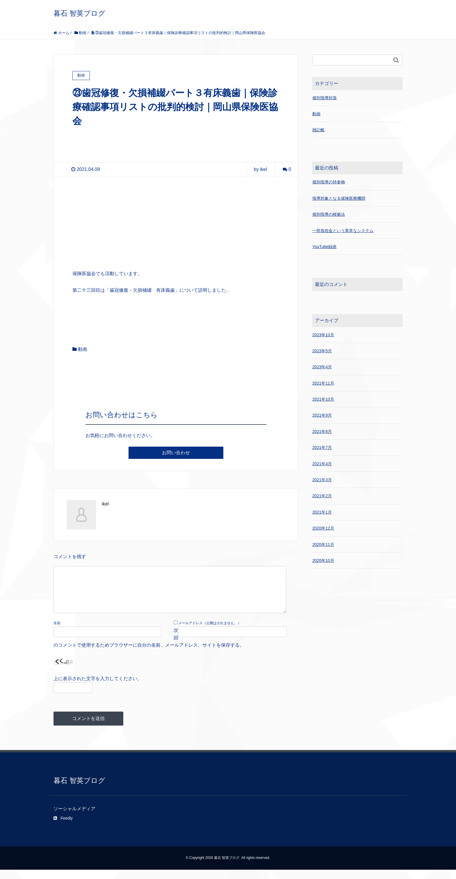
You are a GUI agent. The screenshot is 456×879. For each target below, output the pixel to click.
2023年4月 (322, 367)
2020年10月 (323, 560)
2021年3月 (322, 479)
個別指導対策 (324, 97)
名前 (57, 632)
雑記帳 (318, 130)
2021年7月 (322, 447)
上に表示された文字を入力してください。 (98, 687)
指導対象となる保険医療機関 (338, 198)
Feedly (63, 827)
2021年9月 (322, 415)
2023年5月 (322, 351)
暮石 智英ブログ (79, 13)
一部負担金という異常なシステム (342, 230)
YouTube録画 (324, 246)
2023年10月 (323, 335)
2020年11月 (323, 544)
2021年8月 (322, 431)
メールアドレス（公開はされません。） (209, 632)
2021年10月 (323, 399)
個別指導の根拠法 (328, 214)
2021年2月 (322, 496)
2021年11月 (323, 383)
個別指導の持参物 (328, 182)
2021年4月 (322, 463)
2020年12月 (323, 528)
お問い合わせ (176, 452)
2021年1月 (322, 512)
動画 (82, 349)
